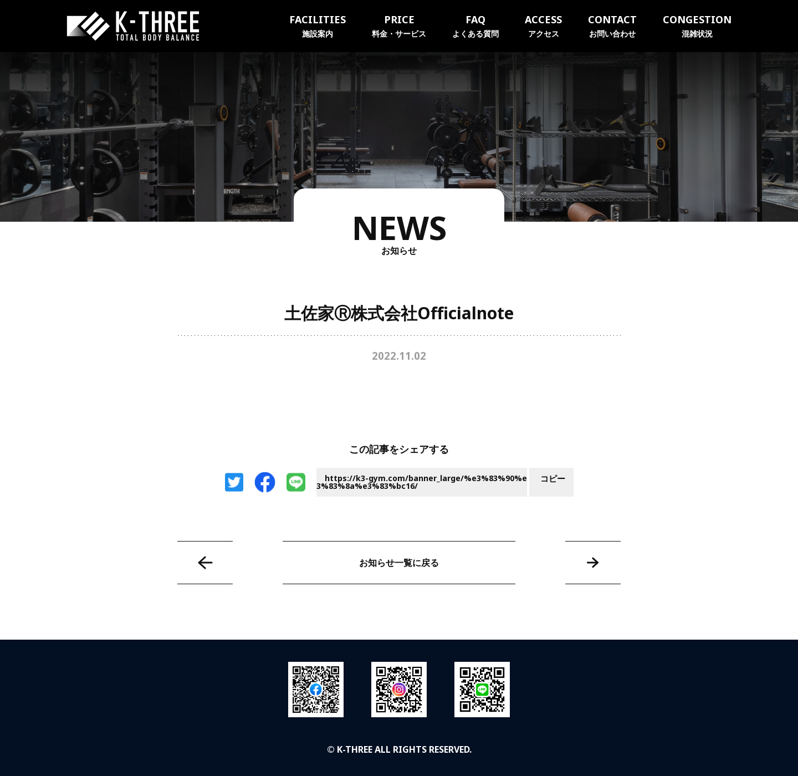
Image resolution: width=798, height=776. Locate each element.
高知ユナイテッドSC (593, 563)
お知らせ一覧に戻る (399, 563)
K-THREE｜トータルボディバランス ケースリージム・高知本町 (133, 26)
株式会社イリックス (205, 563)
